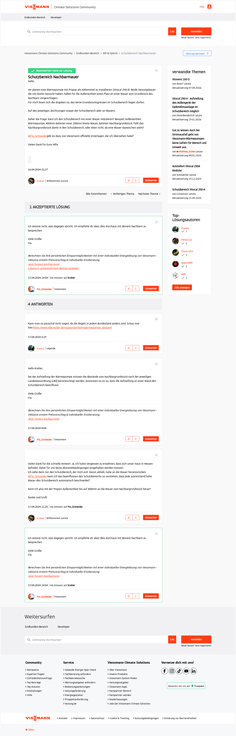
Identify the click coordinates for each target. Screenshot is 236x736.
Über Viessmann (118, 669)
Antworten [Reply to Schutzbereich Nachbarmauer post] (151, 180)
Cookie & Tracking (119, 718)
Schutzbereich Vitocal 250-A (188, 189)
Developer (56, 17)
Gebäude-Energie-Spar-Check (80, 669)
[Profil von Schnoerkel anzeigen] (183, 174)
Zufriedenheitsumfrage (39, 678)
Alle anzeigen (182, 287)
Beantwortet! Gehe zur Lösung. (54, 70)
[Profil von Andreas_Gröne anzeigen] (187, 151)
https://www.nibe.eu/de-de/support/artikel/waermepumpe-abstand (72, 327)
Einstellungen (34, 690)
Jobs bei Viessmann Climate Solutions (129, 703)
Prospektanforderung (76, 699)
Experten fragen (35, 674)
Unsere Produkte (118, 674)
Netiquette (33, 669)
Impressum (79, 718)
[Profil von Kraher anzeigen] (40, 181)
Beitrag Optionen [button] (195, 53)
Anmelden (209, 7)
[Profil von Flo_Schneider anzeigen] (44, 289)
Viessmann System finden (123, 678)
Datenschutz (97, 718)
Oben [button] (31, 729)
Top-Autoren (33, 686)
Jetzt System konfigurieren (43, 264)
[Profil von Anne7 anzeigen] (180, 83)
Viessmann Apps (118, 686)
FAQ (202, 6)
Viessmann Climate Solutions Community (49, 53)
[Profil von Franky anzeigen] (40, 348)
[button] (156, 70)
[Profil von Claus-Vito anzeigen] (187, 251)
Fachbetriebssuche (75, 678)
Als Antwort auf (62, 277)
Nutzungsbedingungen (147, 718)
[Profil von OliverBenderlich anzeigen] (185, 115)
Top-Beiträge (34, 682)
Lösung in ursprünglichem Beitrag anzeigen (53, 268)
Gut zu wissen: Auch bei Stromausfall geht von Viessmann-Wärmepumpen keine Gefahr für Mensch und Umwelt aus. (189, 139)
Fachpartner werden (120, 695)
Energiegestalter (74, 695)
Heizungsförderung (75, 690)
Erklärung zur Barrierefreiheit (180, 718)
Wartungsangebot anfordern (80, 682)
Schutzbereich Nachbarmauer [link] (138, 53)
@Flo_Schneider (37, 136)
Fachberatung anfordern (78, 674)
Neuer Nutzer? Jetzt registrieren (196, 37)
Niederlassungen (118, 699)
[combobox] (100, 31)
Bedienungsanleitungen (77, 686)
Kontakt (63, 718)
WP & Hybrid (110, 53)
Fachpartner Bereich (120, 690)
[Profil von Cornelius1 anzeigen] (182, 193)
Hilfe (29, 695)
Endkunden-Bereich (35, 17)
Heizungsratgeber (119, 682)
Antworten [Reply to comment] (151, 288)
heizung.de (70, 703)
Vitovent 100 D (180, 79)
